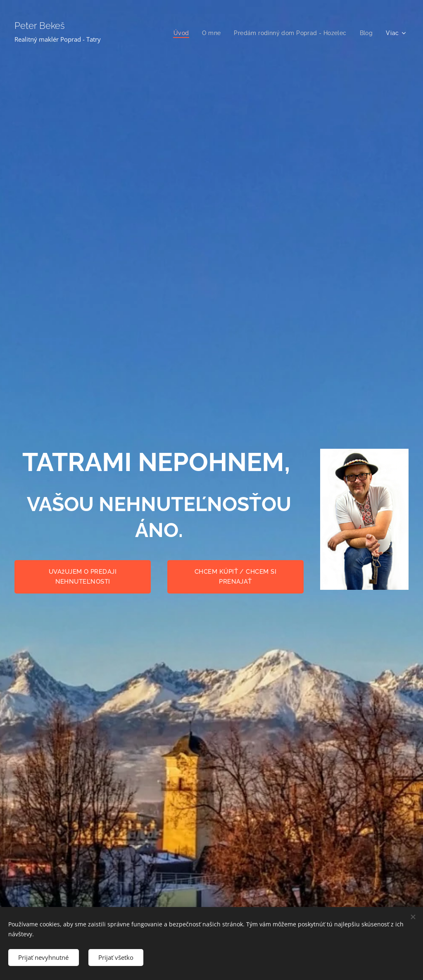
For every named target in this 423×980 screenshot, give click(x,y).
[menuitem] (178, 33)
